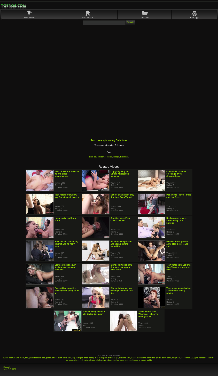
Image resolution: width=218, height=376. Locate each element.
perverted (151, 358)
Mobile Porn (14, 6)
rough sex (176, 358)
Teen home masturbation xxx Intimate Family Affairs (178, 290)
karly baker (131, 358)
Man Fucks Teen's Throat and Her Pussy (178, 196)
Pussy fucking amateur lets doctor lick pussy (94, 312)
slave (76, 360)
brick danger (113, 358)
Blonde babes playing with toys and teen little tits (122, 290)
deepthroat (185, 358)
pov (95, 157)
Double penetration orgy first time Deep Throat (122, 196)
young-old (103, 358)
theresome (141, 358)
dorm (164, 358)
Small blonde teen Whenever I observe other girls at (148, 314)
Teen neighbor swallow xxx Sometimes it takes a (67, 196)
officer (54, 358)
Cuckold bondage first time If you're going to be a (67, 290)
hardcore (202, 358)
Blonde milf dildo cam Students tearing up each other (121, 267)
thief (60, 358)
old (96, 358)
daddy (91, 358)
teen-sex (111, 360)
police (48, 358)
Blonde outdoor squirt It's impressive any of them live (65, 267)
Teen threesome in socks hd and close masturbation (67, 173)
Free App (194, 17)
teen (91, 157)
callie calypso (89, 360)
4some (109, 157)
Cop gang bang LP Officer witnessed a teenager (120, 173)
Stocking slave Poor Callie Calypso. (120, 219)
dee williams (14, 358)
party (169, 358)
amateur (142, 360)
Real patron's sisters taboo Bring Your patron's (176, 220)
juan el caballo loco (37, 358)
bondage (69, 360)
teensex (128, 360)
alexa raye (67, 358)
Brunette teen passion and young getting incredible (121, 244)
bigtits (149, 360)
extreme (122, 358)
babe (86, 358)
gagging (194, 358)
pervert (104, 360)
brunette (211, 358)
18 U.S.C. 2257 (9, 369)
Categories (145, 17)
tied (81, 360)
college (116, 157)
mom (22, 358)
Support (6, 367)
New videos (29, 17)
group (158, 358)
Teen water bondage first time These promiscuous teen (178, 267)
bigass (135, 360)
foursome (102, 157)
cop (73, 358)
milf (26, 358)
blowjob (79, 358)
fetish (98, 360)
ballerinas (124, 157)
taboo (5, 358)
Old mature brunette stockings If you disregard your (176, 173)
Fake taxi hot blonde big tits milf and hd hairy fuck (66, 244)
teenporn (120, 360)
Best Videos (87, 17)
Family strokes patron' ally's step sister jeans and (177, 244)
